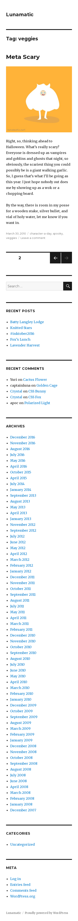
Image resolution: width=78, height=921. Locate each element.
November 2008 (23, 752)
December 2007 (23, 810)
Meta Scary (23, 56)
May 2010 (18, 676)
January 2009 (21, 740)
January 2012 (20, 571)
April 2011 (18, 618)
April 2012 (18, 554)
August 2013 (20, 501)
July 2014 (17, 484)
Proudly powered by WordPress (46, 913)
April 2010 (18, 682)
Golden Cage (46, 385)
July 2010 (17, 664)
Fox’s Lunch (20, 339)
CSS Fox (34, 397)
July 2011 (17, 606)
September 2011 (23, 594)
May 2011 (17, 612)
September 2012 (23, 530)
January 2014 (20, 490)
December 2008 (23, 746)
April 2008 (19, 787)
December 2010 (22, 635)
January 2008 (21, 804)
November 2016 (22, 443)
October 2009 (21, 711)
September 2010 (23, 653)
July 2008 (18, 775)
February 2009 (22, 734)
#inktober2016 (22, 333)
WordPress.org (22, 896)
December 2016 (22, 437)
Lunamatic (19, 14)
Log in (15, 879)
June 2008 (18, 781)
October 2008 (21, 758)
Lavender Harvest (25, 345)
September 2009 (23, 717)
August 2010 (20, 659)
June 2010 (18, 670)
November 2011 (22, 583)
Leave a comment (33, 238)
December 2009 (23, 705)
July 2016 (17, 455)
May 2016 (17, 460)
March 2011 (19, 624)
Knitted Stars (21, 328)
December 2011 (22, 577)
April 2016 (18, 466)
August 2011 (19, 600)
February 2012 (21, 565)
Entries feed (20, 885)
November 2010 (23, 641)
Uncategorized (22, 844)
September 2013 (23, 495)
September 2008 (23, 763)
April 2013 (18, 513)
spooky (58, 233)
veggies (11, 238)
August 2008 (20, 769)
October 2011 (20, 589)
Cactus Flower (35, 379)
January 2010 (20, 699)
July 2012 (17, 536)
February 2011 (21, 629)
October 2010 (21, 647)
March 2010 (20, 688)
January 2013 (20, 519)
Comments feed (23, 890)
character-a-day (41, 233)
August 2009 (20, 723)
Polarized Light (37, 403)
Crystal (16, 391)
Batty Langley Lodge (27, 322)
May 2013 (17, 507)
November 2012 (22, 525)
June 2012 (18, 542)
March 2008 (20, 793)
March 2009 (20, 728)
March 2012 (19, 559)
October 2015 (20, 472)
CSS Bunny (37, 391)
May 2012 (17, 548)
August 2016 (20, 449)
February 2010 (21, 693)
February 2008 (22, 798)
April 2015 (18, 478)
